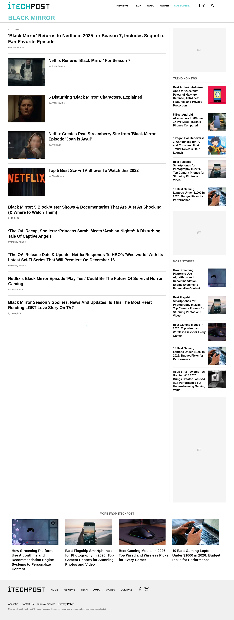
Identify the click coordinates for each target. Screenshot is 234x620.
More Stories (184, 261)
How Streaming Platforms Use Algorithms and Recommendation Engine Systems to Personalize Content (33, 560)
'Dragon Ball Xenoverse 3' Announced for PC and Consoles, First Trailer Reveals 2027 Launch (189, 145)
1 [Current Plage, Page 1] (87, 325)
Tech (137, 5)
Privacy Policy (66, 604)
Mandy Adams (18, 241)
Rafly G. (15, 218)
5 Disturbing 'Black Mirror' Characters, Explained (95, 97)
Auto (150, 5)
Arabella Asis (17, 47)
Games (165, 5)
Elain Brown (58, 176)
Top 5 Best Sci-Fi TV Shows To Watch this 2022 (94, 170)
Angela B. (56, 144)
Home (54, 589)
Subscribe (182, 5)
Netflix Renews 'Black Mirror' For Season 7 (89, 60)
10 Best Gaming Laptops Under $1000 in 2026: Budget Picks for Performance (196, 555)
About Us (13, 604)
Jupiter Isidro (17, 289)
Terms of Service (46, 604)
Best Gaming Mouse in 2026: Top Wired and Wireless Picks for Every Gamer (144, 555)
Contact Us (28, 604)
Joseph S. (16, 313)
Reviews (122, 5)
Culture (13, 29)
